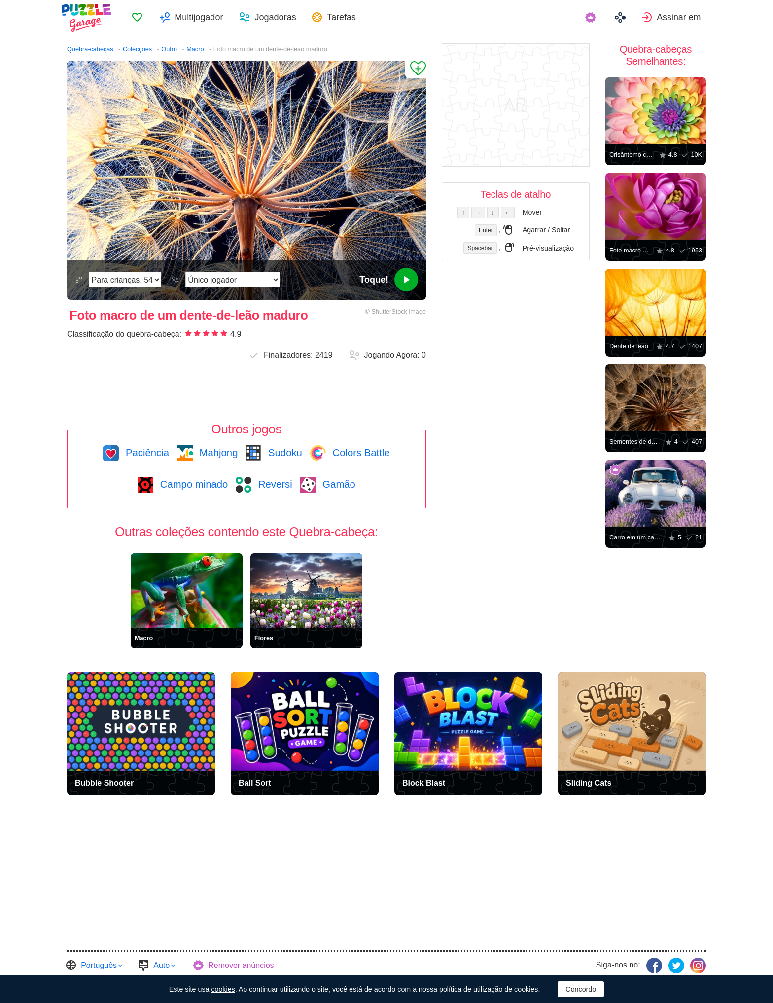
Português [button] (99, 965)
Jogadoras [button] (284, 18)
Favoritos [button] (146, 17)
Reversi (273, 484)
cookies (223, 989)
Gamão (337, 484)
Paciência (146, 452)
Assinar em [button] (684, 18)
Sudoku (283, 452)
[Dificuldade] (125, 279)
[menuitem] (146, 17)
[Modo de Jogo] (232, 279)
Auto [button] (161, 965)
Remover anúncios (241, 965)
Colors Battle (360, 452)
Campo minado (192, 484)
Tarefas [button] (351, 18)
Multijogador (207, 18)
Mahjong (217, 452)
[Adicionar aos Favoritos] (415, 69)
